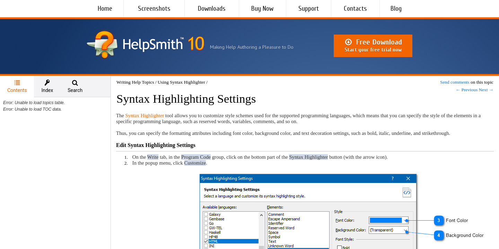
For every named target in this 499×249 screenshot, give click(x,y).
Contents (17, 86)
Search (75, 86)
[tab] (17, 86)
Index (47, 86)
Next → (486, 89)
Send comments (455, 82)
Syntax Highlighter (144, 115)
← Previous (467, 89)
